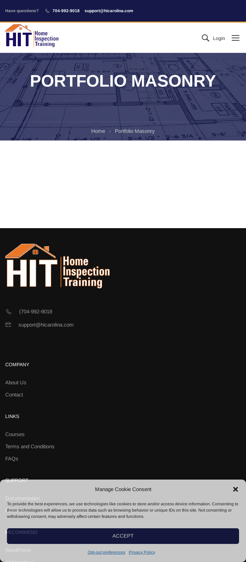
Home (98, 131)
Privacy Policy (142, 552)
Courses (15, 434)
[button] (235, 489)
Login (219, 38)
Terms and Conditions (30, 446)
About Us (15, 382)
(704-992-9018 (35, 311)
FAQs (11, 458)
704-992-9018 (66, 10)
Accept (123, 536)
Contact (14, 395)
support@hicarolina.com (109, 10)
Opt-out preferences (106, 552)
